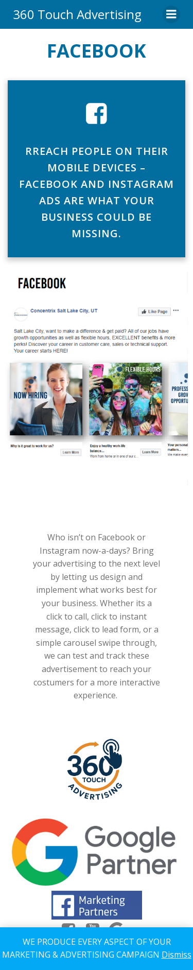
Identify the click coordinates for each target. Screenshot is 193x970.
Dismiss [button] (176, 954)
